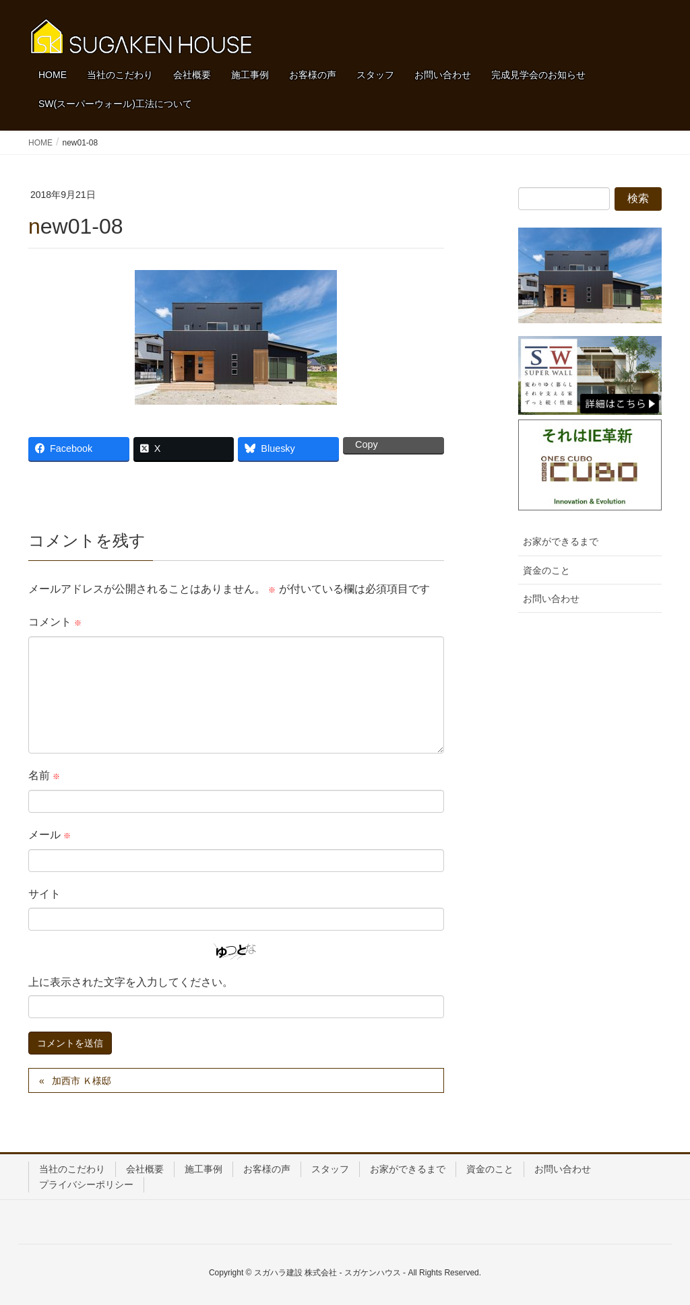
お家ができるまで (560, 541)
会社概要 (145, 1169)
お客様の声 (266, 1169)
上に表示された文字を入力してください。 (130, 982)
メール (49, 834)
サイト (44, 894)
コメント (55, 622)
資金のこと (546, 570)
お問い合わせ (551, 598)
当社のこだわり (72, 1169)
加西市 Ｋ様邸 (81, 1080)
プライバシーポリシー (86, 1184)
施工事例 (203, 1169)
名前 (44, 775)
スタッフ (330, 1169)
